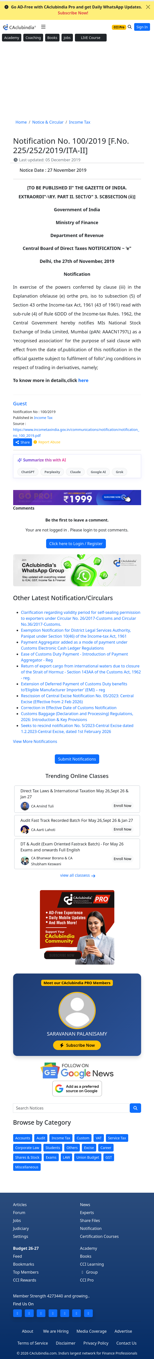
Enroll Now (122, 805)
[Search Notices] (71, 1108)
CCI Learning (92, 1264)
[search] (135, 1108)
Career (105, 1147)
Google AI (98, 472)
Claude (75, 472)
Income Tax (43, 417)
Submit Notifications (77, 759)
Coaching (33, 37)
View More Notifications (35, 741)
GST (109, 1157)
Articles (20, 1204)
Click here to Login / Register (76, 543)
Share (22, 442)
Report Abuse (46, 442)
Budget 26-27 (26, 1248)
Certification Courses (99, 1236)
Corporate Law (27, 1147)
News (85, 1204)
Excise (89, 1147)
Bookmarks (23, 1264)
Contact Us (126, 1343)
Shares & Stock (27, 1157)
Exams (51, 1157)
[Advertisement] (77, 80)
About (27, 1331)
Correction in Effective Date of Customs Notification (69, 707)
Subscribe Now (77, 1045)
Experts (87, 1212)
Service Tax (117, 1138)
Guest (20, 403)
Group (89, 1272)
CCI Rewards (24, 1280)
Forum (19, 1212)
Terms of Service (32, 1343)
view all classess (78, 875)
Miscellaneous (26, 1167)
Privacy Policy (95, 1343)
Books (52, 37)
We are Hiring (56, 1331)
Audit (40, 1138)
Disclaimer (65, 1343)
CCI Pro (87, 1280)
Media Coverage (92, 1331)
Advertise (123, 1331)
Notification (91, 1228)
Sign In (142, 27)
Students (53, 1147)
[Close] (148, 7)
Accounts (22, 1138)
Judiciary (21, 1228)
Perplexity (52, 472)
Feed (17, 1256)
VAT (99, 1138)
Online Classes (76, 776)
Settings (20, 1236)
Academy (11, 37)
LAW (66, 1157)
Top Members (26, 1272)
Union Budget (87, 1157)
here (83, 380)
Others (72, 1147)
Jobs (67, 37)
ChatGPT (27, 472)
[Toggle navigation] (43, 27)
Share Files (90, 1220)
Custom (83, 1138)
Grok (119, 472)
